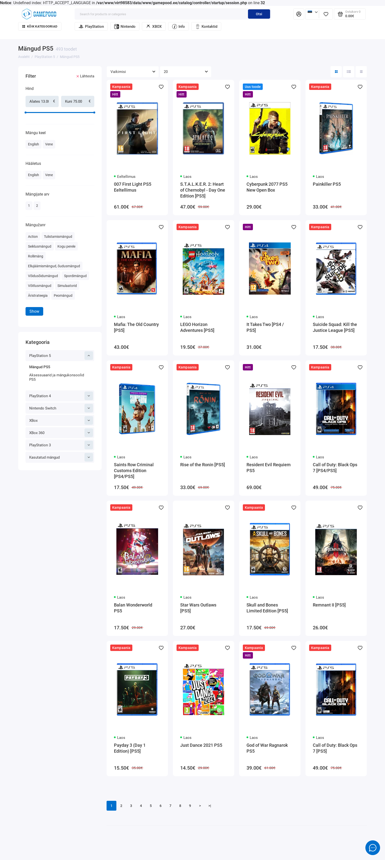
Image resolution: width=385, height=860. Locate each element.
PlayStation (91, 26)
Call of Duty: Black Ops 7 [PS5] (335, 748)
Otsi (259, 14)
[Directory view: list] (348, 71)
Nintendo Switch (61, 408)
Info (178, 26)
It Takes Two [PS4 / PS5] (265, 327)
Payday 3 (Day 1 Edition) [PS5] (130, 748)
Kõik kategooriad (39, 26)
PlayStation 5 (61, 355)
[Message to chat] (372, 847)
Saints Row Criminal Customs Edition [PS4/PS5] (134, 470)
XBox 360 (61, 432)
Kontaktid (206, 26)
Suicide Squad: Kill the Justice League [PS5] (335, 327)
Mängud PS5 (39, 367)
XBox (61, 420)
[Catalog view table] (361, 71)
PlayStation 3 (61, 445)
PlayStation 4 (61, 396)
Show (34, 311)
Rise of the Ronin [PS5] (202, 464)
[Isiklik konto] (298, 14)
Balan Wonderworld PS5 (133, 607)
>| (209, 806)
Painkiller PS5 (327, 184)
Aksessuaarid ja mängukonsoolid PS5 (56, 377)
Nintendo (125, 26)
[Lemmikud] (325, 14)
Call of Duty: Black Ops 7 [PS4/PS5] (335, 467)
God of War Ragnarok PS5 (267, 748)
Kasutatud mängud (61, 457)
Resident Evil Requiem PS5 (269, 467)
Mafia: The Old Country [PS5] (136, 327)
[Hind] (16, 67)
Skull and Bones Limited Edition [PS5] (267, 607)
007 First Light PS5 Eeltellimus (132, 187)
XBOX (154, 26)
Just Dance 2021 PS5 (201, 745)
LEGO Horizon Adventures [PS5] (197, 327)
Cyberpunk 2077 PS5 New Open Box (267, 187)
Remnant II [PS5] (329, 604)
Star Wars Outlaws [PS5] (198, 607)
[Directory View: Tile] (336, 71)
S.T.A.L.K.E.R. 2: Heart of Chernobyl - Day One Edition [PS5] (202, 190)
